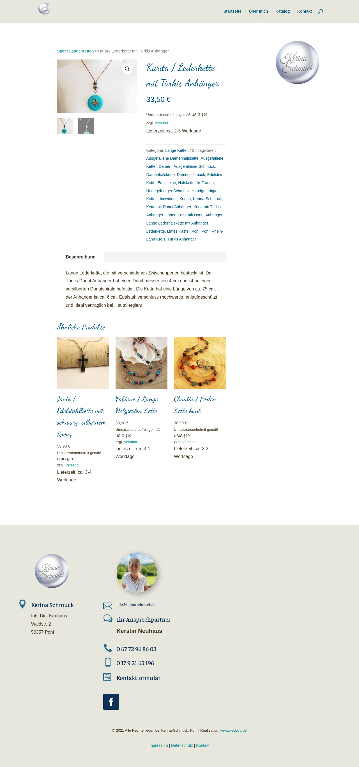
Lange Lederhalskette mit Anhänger (177, 223)
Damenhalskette (160, 174)
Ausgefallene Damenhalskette (172, 158)
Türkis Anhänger (181, 239)
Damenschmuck (191, 174)
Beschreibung (81, 257)
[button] (127, 69)
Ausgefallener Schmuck (194, 166)
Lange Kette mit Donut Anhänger (193, 215)
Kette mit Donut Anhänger (168, 207)
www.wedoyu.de (233, 730)
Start (61, 51)
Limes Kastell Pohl (183, 231)
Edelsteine (167, 182)
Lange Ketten (81, 51)
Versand (161, 123)
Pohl (205, 231)
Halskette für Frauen (196, 182)
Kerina (185, 198)
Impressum (158, 745)
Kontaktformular (138, 677)
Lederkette (155, 231)
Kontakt (202, 745)
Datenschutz (182, 745)
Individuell (168, 198)
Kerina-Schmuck (207, 198)
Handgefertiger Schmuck (168, 191)
